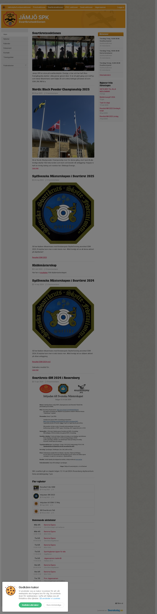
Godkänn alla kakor (30, 605)
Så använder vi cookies (49, 598)
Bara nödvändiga (54, 605)
